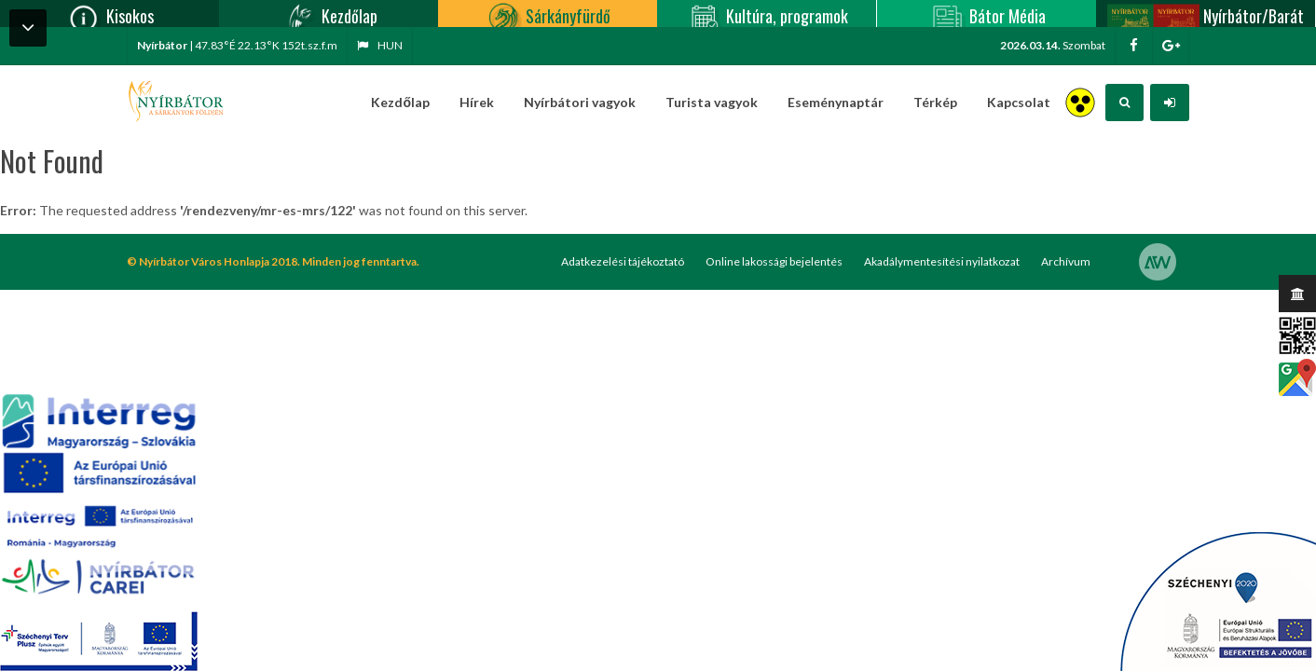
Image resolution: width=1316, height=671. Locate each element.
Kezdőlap (329, 13)
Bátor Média (987, 13)
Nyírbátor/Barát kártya (1205, 13)
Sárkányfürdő (547, 13)
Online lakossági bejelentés (774, 261)
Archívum (1065, 261)
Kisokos (109, 13)
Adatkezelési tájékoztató (622, 261)
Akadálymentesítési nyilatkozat (942, 261)
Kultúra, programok (766, 13)
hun (380, 45)
